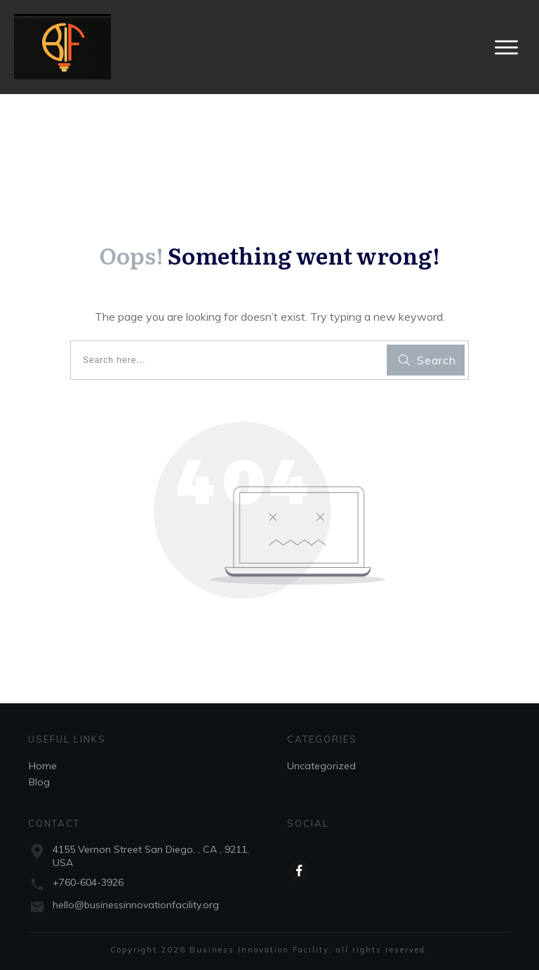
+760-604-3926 (88, 882)
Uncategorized (321, 765)
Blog (39, 782)
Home (43, 765)
